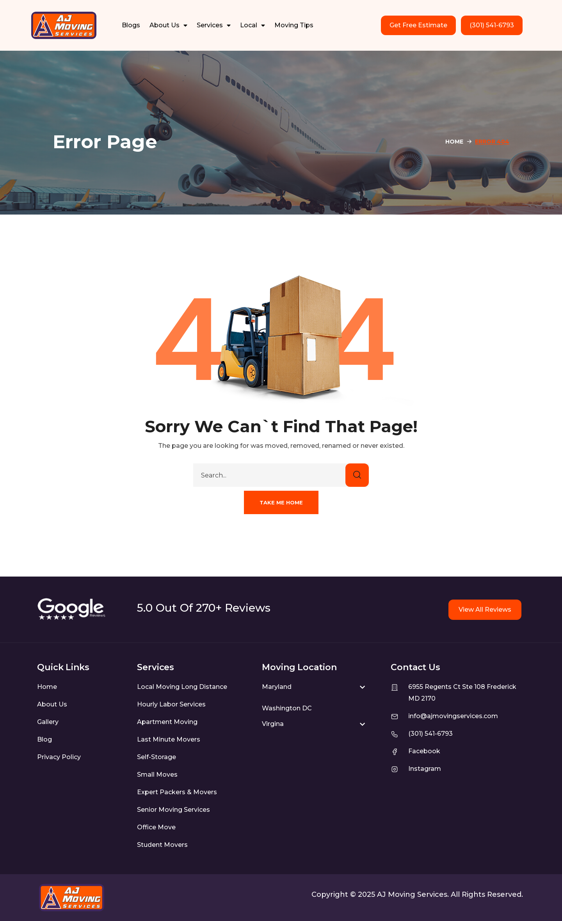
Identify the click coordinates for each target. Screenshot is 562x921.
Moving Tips (293, 25)
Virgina (273, 724)
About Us (168, 25)
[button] (281, 502)
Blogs (131, 25)
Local (252, 25)
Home (454, 141)
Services (214, 25)
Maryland (277, 686)
